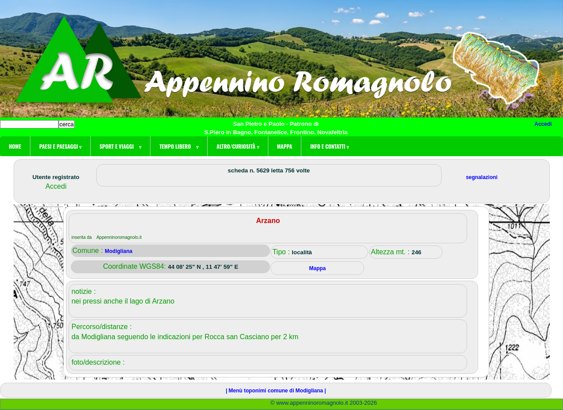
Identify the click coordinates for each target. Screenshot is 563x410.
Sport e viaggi (120, 146)
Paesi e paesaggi (60, 146)
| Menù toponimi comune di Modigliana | (276, 391)
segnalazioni (481, 177)
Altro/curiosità (237, 146)
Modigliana (118, 251)
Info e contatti (329, 146)
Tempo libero (178, 146)
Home (15, 146)
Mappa (284, 146)
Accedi (543, 124)
